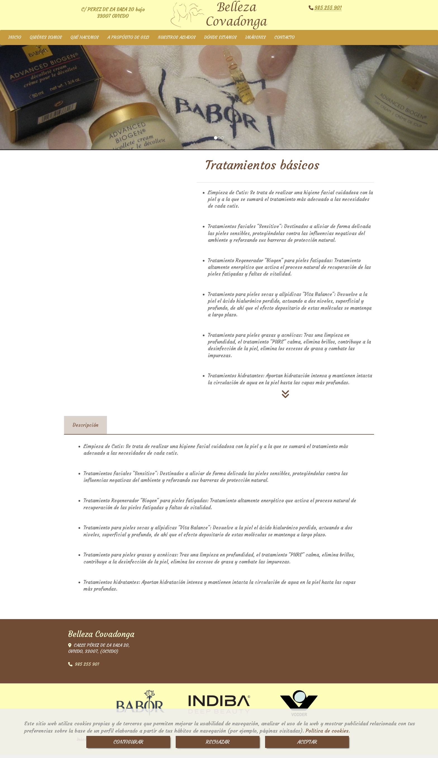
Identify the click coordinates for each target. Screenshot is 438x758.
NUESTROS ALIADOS (177, 40)
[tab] (85, 428)
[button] (33, 97)
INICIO (14, 40)
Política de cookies (327, 731)
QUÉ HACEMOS (84, 40)
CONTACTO (284, 40)
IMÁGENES (255, 40)
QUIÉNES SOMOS (46, 40)
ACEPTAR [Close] (307, 742)
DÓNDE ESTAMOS (220, 40)
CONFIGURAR (128, 742)
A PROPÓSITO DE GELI (128, 40)
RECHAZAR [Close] (218, 742)
